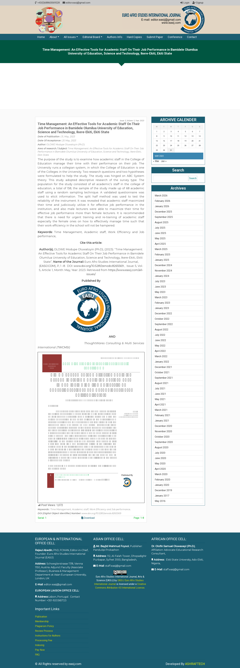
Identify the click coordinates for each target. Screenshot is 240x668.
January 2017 (162, 495)
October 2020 (162, 436)
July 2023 (160, 281)
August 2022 (161, 329)
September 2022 (164, 324)
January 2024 (162, 276)
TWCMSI (63, 347)
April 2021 (160, 404)
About (53, 37)
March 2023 (161, 297)
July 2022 (160, 334)
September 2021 (164, 377)
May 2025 (160, 238)
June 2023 (160, 286)
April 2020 (160, 468)
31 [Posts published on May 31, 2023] (171, 150)
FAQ (37, 654)
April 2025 (160, 243)
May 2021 (160, 399)
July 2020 (160, 452)
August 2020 (161, 447)
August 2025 (161, 222)
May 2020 (160, 463)
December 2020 (163, 426)
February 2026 (162, 200)
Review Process (44, 630)
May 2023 (160, 292)
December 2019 (163, 490)
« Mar (156, 161)
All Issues (70, 37)
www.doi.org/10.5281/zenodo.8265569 (99, 266)
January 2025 (162, 259)
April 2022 (160, 351)
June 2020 (160, 458)
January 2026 (162, 206)
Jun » (164, 161)
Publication (41, 616)
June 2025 (160, 233)
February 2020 (162, 479)
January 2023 (162, 308)
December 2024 (163, 265)
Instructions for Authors (47, 635)
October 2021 (162, 372)
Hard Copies (134, 37)
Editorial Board (91, 37)
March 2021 (161, 409)
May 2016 (160, 501)
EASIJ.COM (47, 266)
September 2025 (164, 217)
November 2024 (163, 270)
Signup (197, 2)
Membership (42, 621)
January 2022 (162, 361)
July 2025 (160, 227)
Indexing (39, 645)
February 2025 (162, 254)
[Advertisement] (120, 86)
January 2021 (162, 420)
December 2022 (163, 313)
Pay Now (40, 649)
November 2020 (163, 431)
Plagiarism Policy (44, 626)
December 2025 (163, 211)
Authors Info (114, 37)
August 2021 (161, 383)
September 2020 (164, 442)
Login (184, 2)
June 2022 (160, 340)
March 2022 (161, 356)
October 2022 (162, 318)
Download (88, 517)
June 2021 (160, 393)
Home (41, 37)
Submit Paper (155, 37)
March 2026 (161, 195)
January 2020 (162, 485)
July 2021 (160, 388)
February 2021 (162, 415)
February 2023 (162, 302)
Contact (192, 37)
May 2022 (160, 345)
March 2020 (161, 474)
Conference (175, 37)
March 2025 (161, 249)
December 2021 (163, 367)
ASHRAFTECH (195, 664)
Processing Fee (43, 640)
